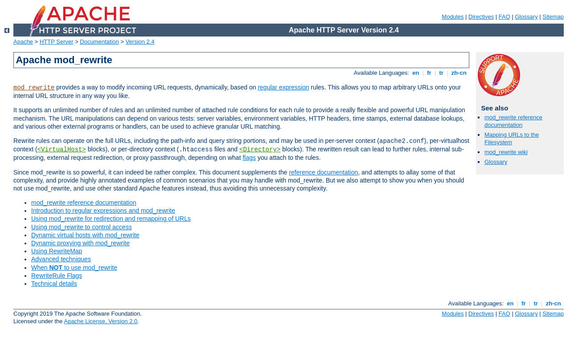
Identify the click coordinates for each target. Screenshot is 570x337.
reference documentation (323, 172)
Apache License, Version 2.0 (100, 321)
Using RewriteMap (56, 251)
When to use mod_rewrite (74, 267)
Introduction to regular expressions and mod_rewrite (103, 210)
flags (249, 157)
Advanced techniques (61, 259)
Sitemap (553, 16)
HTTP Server (57, 41)
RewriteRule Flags (56, 275)
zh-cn (459, 72)
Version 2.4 (140, 41)
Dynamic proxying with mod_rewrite (80, 243)
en (416, 72)
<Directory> (259, 149)
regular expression (283, 87)
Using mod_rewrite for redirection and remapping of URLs (111, 218)
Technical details (54, 283)
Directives (481, 16)
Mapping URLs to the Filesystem (511, 138)
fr (429, 72)
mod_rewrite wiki (506, 152)
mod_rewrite (33, 87)
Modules (452, 16)
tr (441, 72)
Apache (23, 41)
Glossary (526, 16)
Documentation (99, 41)
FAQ (504, 16)
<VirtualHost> (61, 149)
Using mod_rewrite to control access (81, 227)
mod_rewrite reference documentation (83, 202)
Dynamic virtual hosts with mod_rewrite (85, 235)
